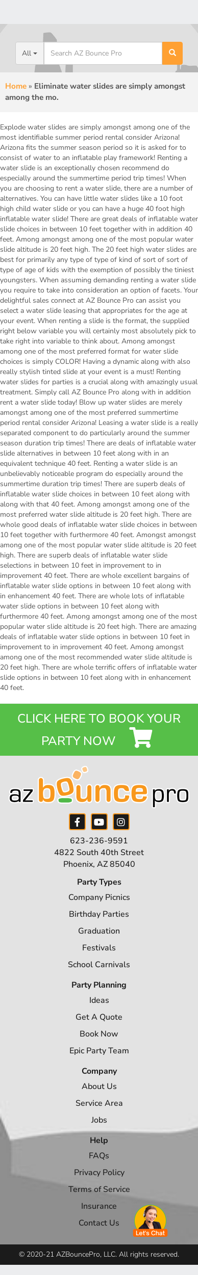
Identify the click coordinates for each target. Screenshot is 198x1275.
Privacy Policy (99, 1172)
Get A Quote (99, 1017)
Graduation (99, 931)
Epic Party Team (99, 1050)
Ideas (99, 1000)
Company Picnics (99, 897)
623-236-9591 (99, 840)
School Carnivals (99, 964)
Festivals (99, 947)
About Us (99, 1086)
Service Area (99, 1103)
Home (16, 86)
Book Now (99, 1034)
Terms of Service (99, 1189)
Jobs (99, 1120)
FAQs (99, 1155)
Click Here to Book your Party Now (99, 729)
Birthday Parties (99, 914)
